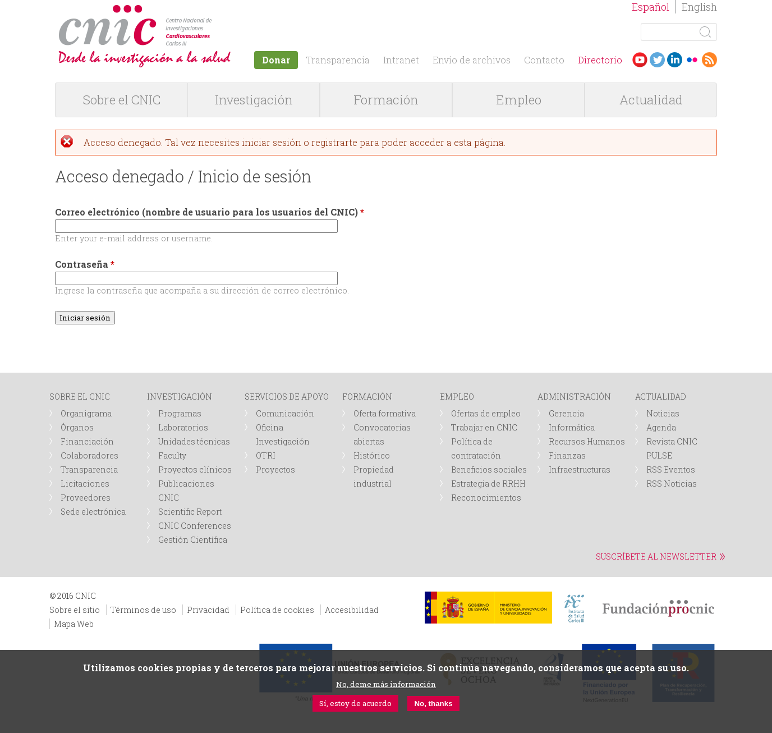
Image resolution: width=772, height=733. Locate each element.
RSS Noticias (671, 483)
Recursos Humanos (587, 441)
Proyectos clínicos (195, 469)
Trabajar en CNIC (484, 427)
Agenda (661, 427)
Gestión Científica (192, 539)
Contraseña (84, 264)
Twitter (657, 59)
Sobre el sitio (74, 609)
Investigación (254, 99)
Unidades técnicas (194, 441)
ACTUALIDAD (660, 396)
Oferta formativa (384, 413)
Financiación (87, 441)
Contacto (544, 60)
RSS (709, 59)
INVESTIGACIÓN (179, 396)
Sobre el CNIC (121, 99)
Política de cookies (277, 609)
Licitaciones (85, 483)
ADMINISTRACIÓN (574, 396)
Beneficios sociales (489, 469)
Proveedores (86, 497)
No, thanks (433, 703)
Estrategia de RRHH (488, 483)
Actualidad (651, 99)
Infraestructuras (579, 469)
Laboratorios (183, 427)
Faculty (172, 455)
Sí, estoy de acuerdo (355, 703)
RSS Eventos (670, 469)
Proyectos (275, 469)
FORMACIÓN (367, 396)
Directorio (600, 60)
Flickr (692, 59)
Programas (179, 413)
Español (650, 6)
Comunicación (285, 413)
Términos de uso (143, 609)
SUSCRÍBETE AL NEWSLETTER (656, 556)
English (699, 6)
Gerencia (566, 413)
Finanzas (567, 455)
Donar (276, 60)
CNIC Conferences (194, 525)
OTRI (265, 455)
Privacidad (208, 609)
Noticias (662, 413)
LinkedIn (674, 59)
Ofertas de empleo (486, 413)
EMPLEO (457, 396)
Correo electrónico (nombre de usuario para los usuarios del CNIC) (209, 212)
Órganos (77, 427)
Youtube (639, 59)
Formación (386, 99)
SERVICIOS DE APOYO (287, 396)
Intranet (401, 60)
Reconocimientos (486, 497)
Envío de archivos (472, 60)
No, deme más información (386, 684)
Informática (572, 427)
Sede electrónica (93, 511)
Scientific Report (190, 511)
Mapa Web (74, 624)
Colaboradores (89, 455)
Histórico (371, 455)
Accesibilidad (352, 609)
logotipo (215, 10)
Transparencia (338, 60)
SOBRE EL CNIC (79, 396)
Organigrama (86, 413)
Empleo (518, 99)
